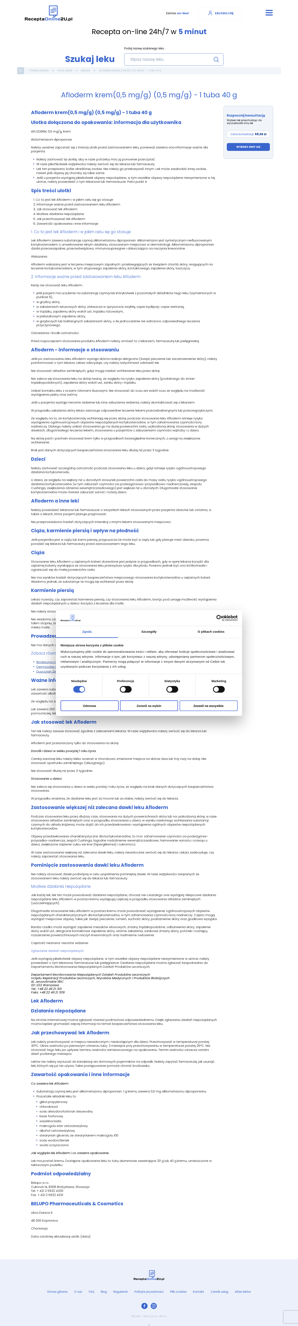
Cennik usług (219, 1292)
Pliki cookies (178, 1292)
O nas (78, 1292)
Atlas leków (64, 71)
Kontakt (198, 1292)
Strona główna (39, 71)
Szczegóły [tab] (148, 631)
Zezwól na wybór (149, 706)
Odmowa (89, 706)
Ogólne (85, 71)
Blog (104, 1292)
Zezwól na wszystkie (208, 706)
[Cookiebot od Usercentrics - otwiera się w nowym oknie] (219, 618)
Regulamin (120, 1292)
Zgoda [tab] (87, 631)
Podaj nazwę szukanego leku (144, 48)
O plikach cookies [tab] (211, 631)
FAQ (91, 1292)
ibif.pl (163, 1316)
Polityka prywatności (149, 1292)
